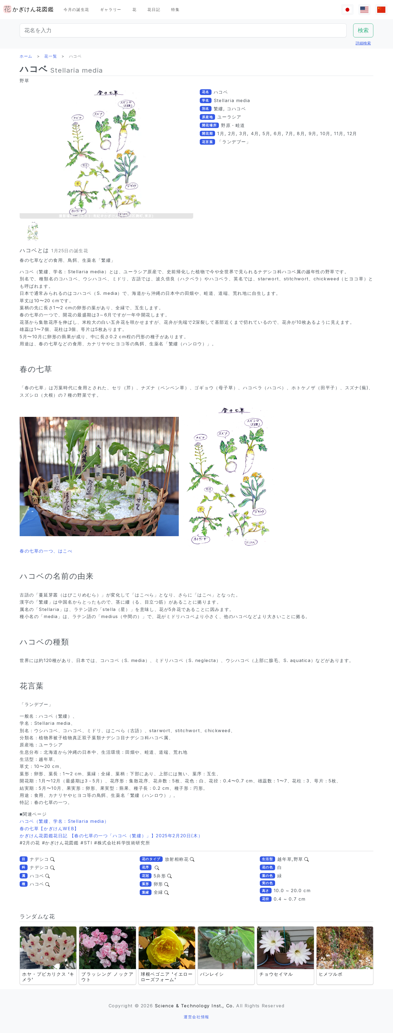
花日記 (153, 9)
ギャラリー (110, 9)
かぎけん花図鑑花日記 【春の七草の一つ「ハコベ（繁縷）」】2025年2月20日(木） (111, 835)
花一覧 (50, 56)
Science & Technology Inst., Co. (194, 1005)
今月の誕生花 (76, 9)
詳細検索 (363, 43)
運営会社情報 (196, 1016)
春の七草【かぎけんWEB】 (49, 828)
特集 (175, 9)
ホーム (26, 56)
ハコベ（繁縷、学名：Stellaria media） (64, 821)
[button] (33, 231)
